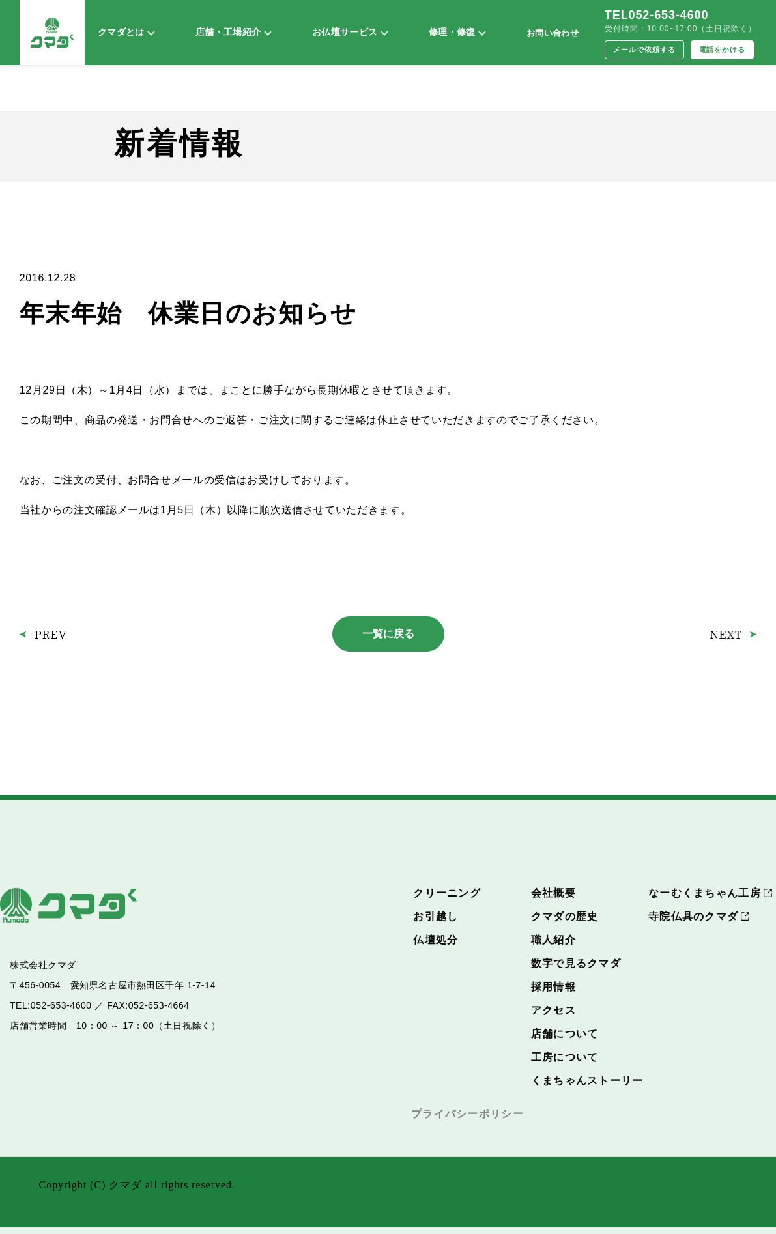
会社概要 (553, 892)
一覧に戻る (388, 633)
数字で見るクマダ (576, 963)
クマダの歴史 (565, 916)
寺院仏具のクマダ (693, 916)
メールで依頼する (644, 49)
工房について (565, 1057)
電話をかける (722, 49)
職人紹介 (553, 939)
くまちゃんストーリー (587, 1080)
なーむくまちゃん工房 (704, 892)
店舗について (565, 1033)
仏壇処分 (435, 939)
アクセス (553, 1010)
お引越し (435, 916)
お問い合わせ (552, 33)
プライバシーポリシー (467, 1113)
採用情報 (553, 986)
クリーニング (447, 892)
